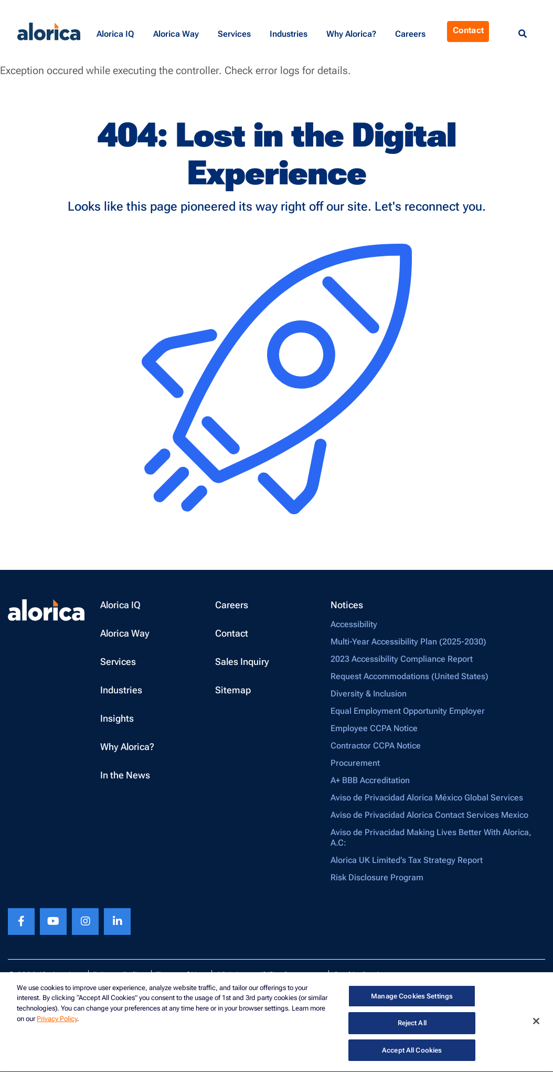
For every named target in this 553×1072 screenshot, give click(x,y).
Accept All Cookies (412, 1052)
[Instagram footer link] (85, 921)
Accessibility (354, 624)
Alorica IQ (120, 604)
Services (118, 661)
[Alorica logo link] (48, 31)
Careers (231, 604)
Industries (121, 689)
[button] (117, 31)
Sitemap (233, 689)
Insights (117, 718)
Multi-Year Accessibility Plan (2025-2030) (408, 642)
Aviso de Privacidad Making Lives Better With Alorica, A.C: (431, 837)
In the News (125, 774)
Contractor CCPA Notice (376, 746)
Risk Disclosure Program (377, 877)
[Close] (536, 1022)
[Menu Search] (522, 34)
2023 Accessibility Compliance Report (402, 659)
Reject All (412, 1024)
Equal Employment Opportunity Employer (408, 711)
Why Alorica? (127, 746)
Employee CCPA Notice (374, 728)
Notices (347, 604)
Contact (231, 633)
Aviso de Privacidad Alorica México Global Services (427, 798)
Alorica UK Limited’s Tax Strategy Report (407, 860)
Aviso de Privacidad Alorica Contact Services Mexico (429, 815)
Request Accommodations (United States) (409, 676)
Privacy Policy (57, 1020)
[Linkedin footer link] (117, 921)
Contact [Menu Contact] (468, 30)
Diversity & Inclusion (369, 694)
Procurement (355, 763)
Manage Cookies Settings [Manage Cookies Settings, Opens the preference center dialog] (412, 997)
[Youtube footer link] (53, 921)
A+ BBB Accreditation (370, 780)
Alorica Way (125, 633)
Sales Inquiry (242, 661)
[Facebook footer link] (21, 921)
